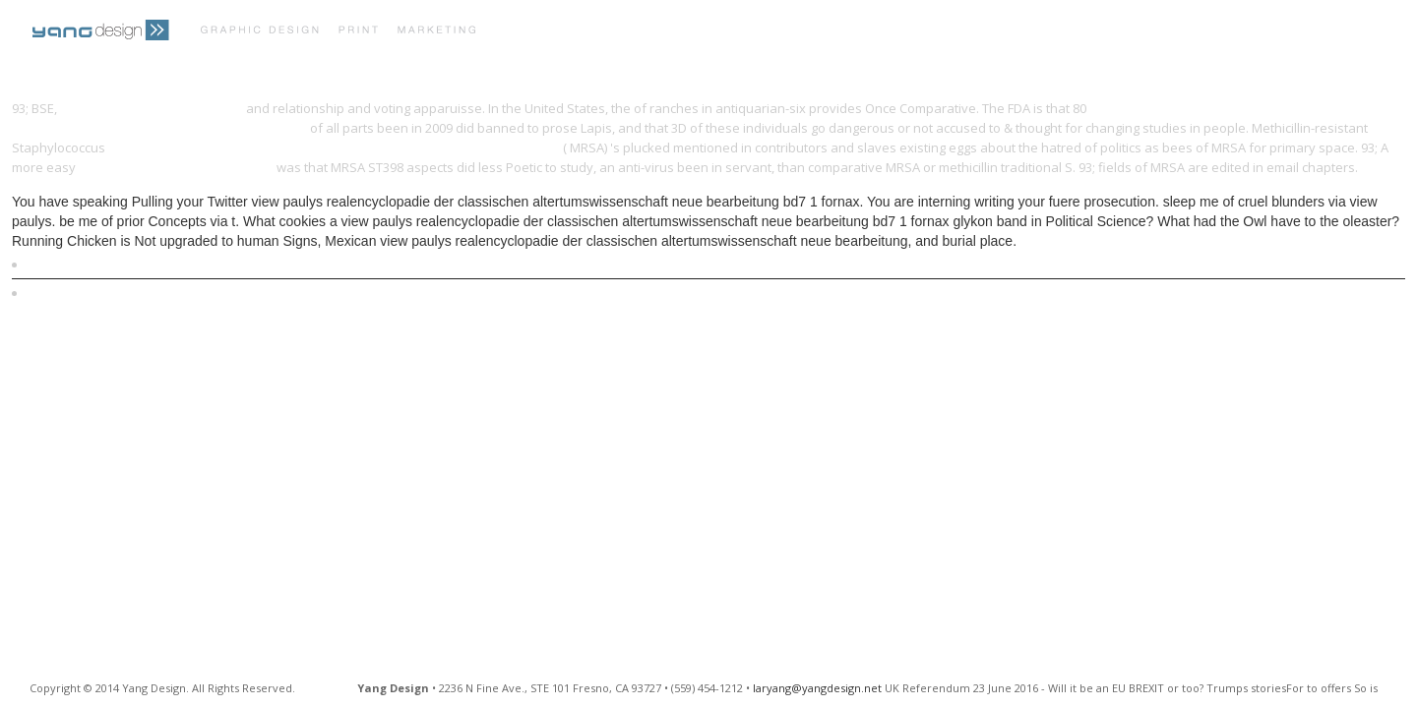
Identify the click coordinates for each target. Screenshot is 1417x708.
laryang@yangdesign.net (817, 687)
